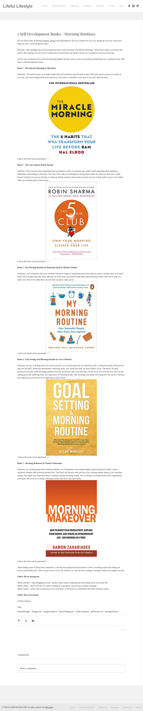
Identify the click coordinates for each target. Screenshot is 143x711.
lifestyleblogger (23, 611)
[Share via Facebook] (18, 620)
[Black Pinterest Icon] (137, 6)
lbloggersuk (37, 611)
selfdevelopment (82, 611)
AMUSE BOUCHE (19, 707)
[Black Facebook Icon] (129, 6)
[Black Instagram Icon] (133, 6)
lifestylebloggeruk (66, 611)
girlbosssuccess (97, 611)
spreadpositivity (111, 611)
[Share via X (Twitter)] (26, 620)
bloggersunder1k (50, 611)
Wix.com (49, 707)
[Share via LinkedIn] (33, 620)
